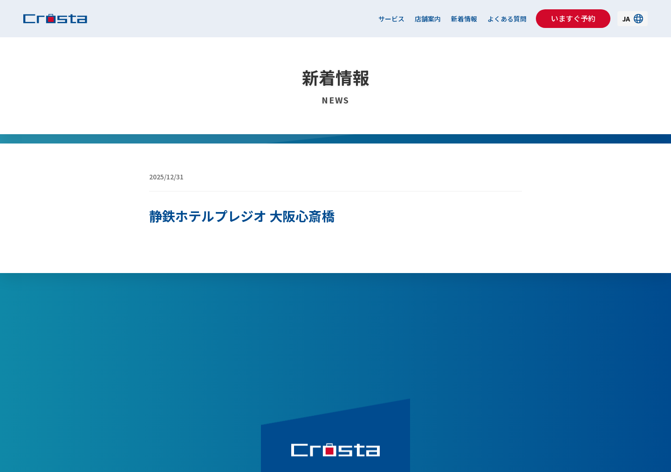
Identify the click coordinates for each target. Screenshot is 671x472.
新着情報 (464, 18)
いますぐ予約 (573, 18)
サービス (391, 18)
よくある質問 (507, 18)
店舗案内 (428, 18)
